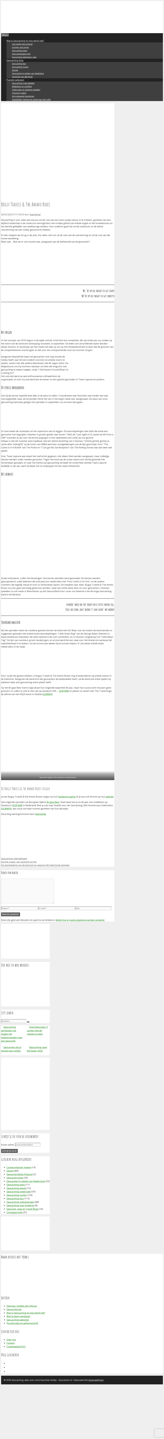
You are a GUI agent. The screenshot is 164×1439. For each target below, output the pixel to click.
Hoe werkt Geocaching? (22, 44)
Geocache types (15, 1177)
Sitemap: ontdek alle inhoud (22, 1305)
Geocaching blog (15, 60)
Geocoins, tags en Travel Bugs (22, 1208)
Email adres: (8, 1144)
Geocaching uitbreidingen (14, 858)
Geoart (15, 70)
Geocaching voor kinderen (20, 1205)
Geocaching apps (16, 1184)
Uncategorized (14, 1212)
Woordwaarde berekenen (23, 96)
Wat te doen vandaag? (18, 1316)
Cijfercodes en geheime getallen (26, 89)
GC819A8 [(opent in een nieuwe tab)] (63, 690)
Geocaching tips (19, 63)
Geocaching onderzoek (19, 1191)
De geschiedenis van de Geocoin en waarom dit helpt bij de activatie (35, 865)
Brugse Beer (53, 802)
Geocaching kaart (19, 50)
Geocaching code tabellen (23, 83)
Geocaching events (16, 1188)
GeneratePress (96, 1380)
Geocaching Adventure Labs (24, 57)
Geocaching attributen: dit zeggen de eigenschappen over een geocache (12, 1033)
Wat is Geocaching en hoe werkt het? (25, 40)
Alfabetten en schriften (22, 86)
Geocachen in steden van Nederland (28, 73)
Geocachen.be (14, 1309)
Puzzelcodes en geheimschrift (22, 1323)
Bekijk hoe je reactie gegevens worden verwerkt (80, 920)
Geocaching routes (20, 67)
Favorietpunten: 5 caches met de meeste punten (37, 1030)
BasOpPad (40, 814)
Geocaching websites (18, 1319)
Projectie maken (19, 93)
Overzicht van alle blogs (22, 76)
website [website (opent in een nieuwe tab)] (109, 796)
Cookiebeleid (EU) (16, 1346)
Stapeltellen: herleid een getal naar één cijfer (31, 99)
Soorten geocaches (20, 47)
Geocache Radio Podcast (20, 1174)
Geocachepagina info (21, 54)
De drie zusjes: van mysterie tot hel (19, 861)
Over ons (11, 1339)
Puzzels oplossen (15, 79)
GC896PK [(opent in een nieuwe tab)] (47, 694)
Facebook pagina (66, 796)
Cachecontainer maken (19, 1167)
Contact (11, 1343)
